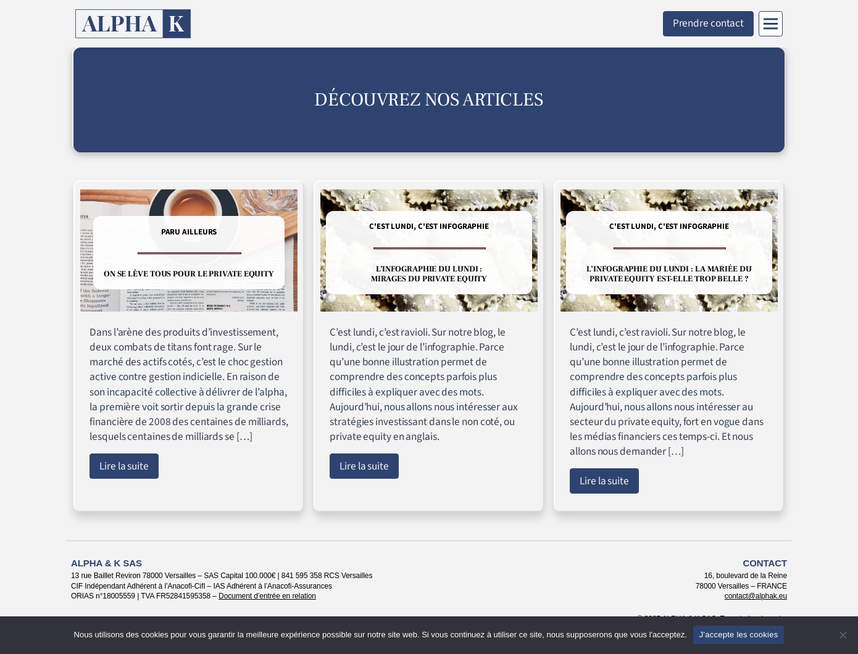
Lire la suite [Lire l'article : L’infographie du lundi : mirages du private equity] (364, 466)
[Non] (842, 635)
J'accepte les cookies (738, 634)
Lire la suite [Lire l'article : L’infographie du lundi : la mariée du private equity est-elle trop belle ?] (604, 481)
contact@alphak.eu (756, 596)
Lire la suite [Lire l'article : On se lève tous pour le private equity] (124, 466)
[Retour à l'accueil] (133, 23)
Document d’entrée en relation (267, 596)
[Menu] (771, 23)
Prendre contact (708, 23)
